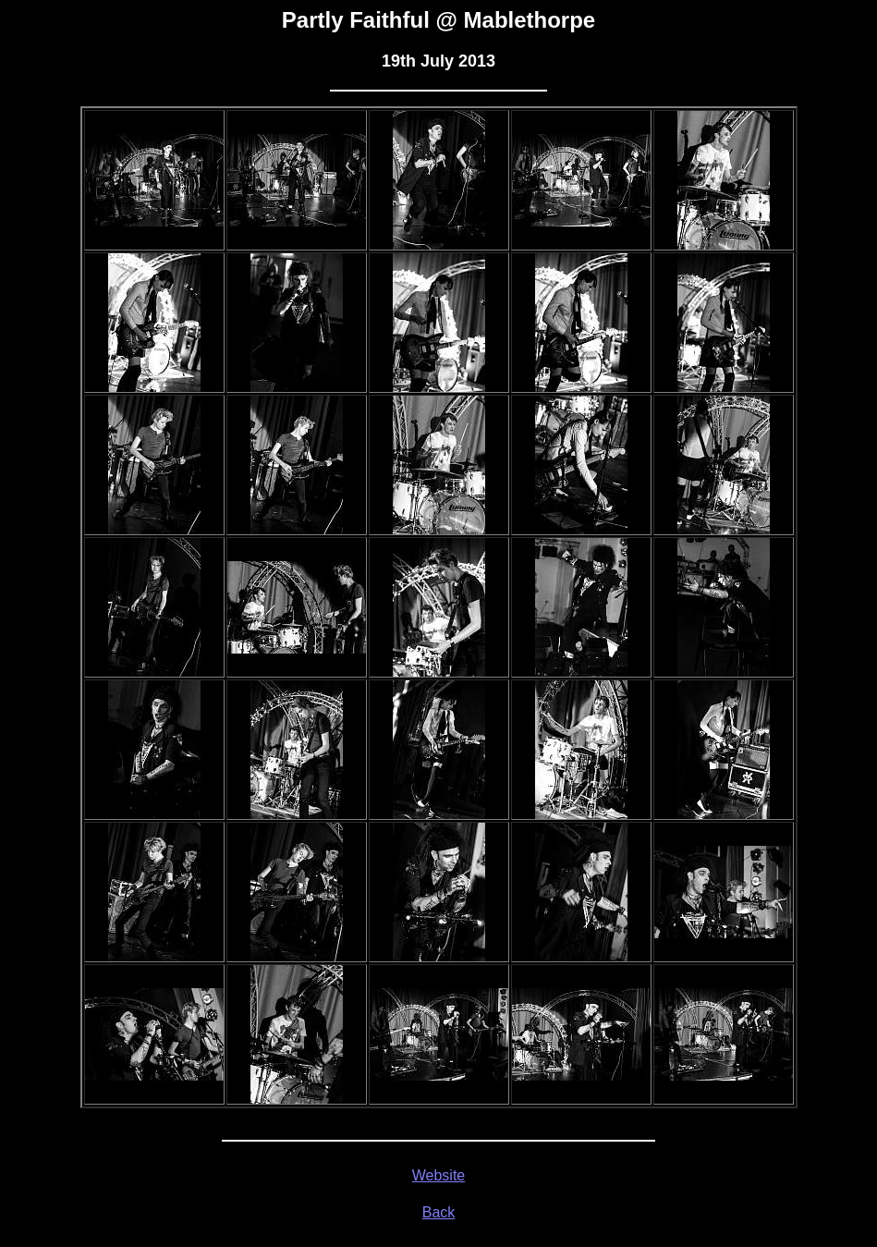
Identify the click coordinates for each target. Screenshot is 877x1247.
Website (439, 1175)
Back (439, 1212)
